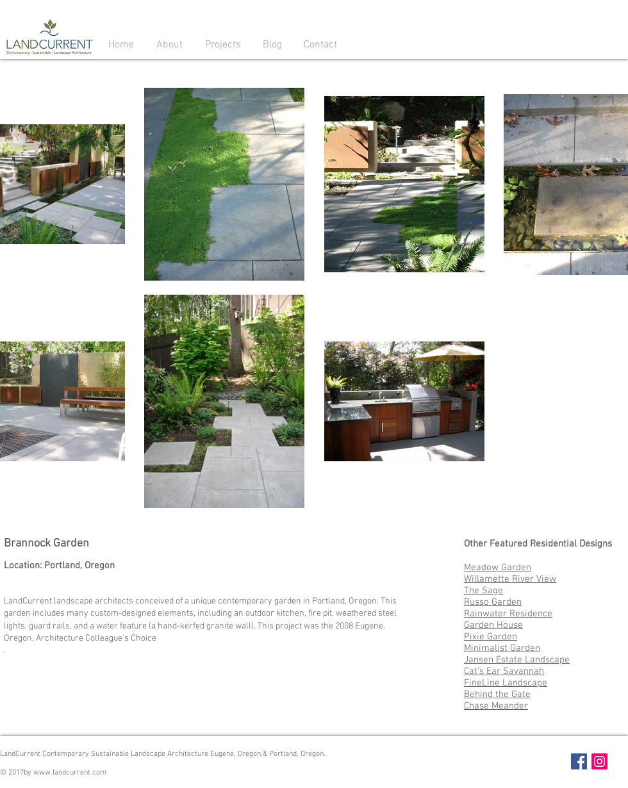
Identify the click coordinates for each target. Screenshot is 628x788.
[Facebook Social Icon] (579, 761)
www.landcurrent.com (69, 772)
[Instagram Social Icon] (599, 761)
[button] (169, 44)
